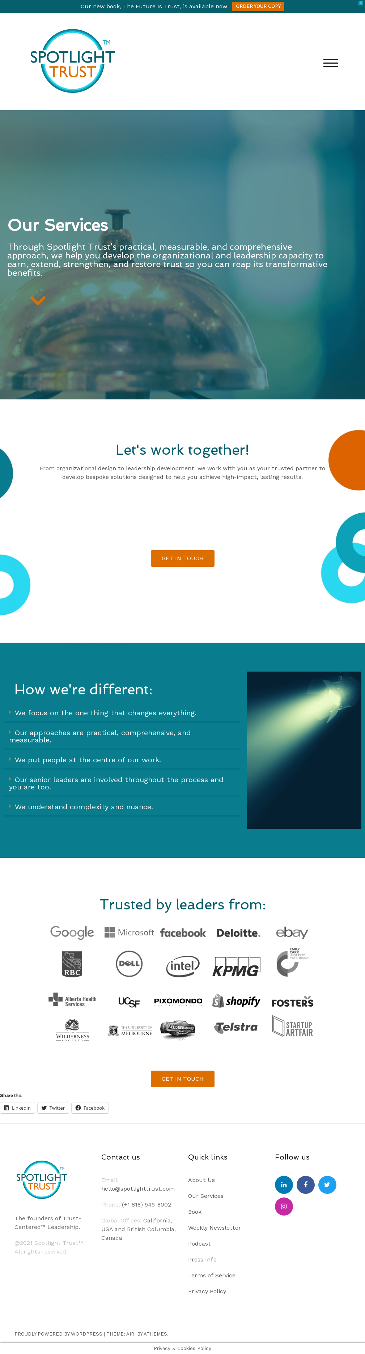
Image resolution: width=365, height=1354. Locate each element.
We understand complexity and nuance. (84, 806)
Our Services (206, 1195)
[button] (122, 713)
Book (194, 1211)
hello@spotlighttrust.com (138, 1188)
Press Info (202, 1259)
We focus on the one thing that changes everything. (105, 712)
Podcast (199, 1243)
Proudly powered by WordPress (58, 1334)
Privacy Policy (207, 1291)
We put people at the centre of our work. (88, 759)
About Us (201, 1180)
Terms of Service (211, 1275)
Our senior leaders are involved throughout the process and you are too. (116, 783)
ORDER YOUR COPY (258, 6)
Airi (131, 1334)
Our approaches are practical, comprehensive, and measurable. (100, 736)
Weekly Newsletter (214, 1227)
